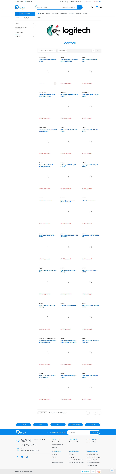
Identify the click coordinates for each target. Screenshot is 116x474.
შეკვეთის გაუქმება (92, 465)
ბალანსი (71, 454)
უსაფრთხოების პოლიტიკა (93, 457)
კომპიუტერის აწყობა (57, 462)
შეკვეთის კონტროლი (75, 441)
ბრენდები (48, 13)
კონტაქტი (85, 13)
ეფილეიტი (71, 13)
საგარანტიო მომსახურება (93, 462)
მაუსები (62, 57)
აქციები (42, 13)
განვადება (72, 457)
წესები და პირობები (92, 459)
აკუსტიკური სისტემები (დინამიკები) (47, 338)
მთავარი (17, 18)
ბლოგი (54, 457)
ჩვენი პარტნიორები (57, 444)
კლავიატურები (42, 57)
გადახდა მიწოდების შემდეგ (76, 462)
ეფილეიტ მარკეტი (91, 441)
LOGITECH (38, 18)
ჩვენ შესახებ (55, 13)
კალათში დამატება (55, 83)
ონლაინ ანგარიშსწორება (76, 459)
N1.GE (17, 471)
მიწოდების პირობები (92, 454)
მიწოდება (78, 13)
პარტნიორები (63, 13)
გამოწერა (95, 432)
